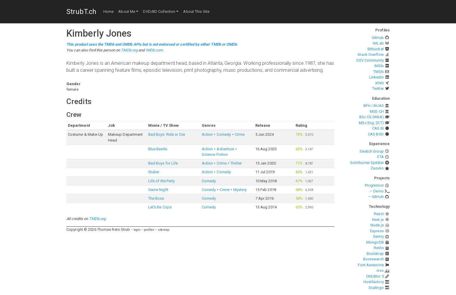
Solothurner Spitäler (367, 162)
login (137, 230)
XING (379, 83)
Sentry (378, 236)
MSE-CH (377, 111)
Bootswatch (373, 259)
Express (377, 231)
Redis (379, 248)
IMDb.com (154, 50)
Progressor (374, 185)
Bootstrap (375, 253)
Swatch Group (372, 151)
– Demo (377, 191)
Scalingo (376, 287)
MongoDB (375, 242)
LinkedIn (376, 77)
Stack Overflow (370, 54)
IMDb (378, 66)
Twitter (378, 88)
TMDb (378, 71)
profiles (149, 230)
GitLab (378, 43)
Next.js (378, 219)
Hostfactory (373, 282)
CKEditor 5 (375, 276)
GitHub (378, 37)
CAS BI (378, 128)
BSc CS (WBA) (371, 117)
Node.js (377, 225)
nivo (380, 270)
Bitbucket (375, 49)
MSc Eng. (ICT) (371, 123)
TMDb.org (129, 50)
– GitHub (376, 196)
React (379, 214)
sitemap (163, 230)
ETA (380, 157)
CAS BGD (376, 134)
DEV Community (369, 60)
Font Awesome (371, 265)
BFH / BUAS (373, 105)
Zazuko (377, 168)
